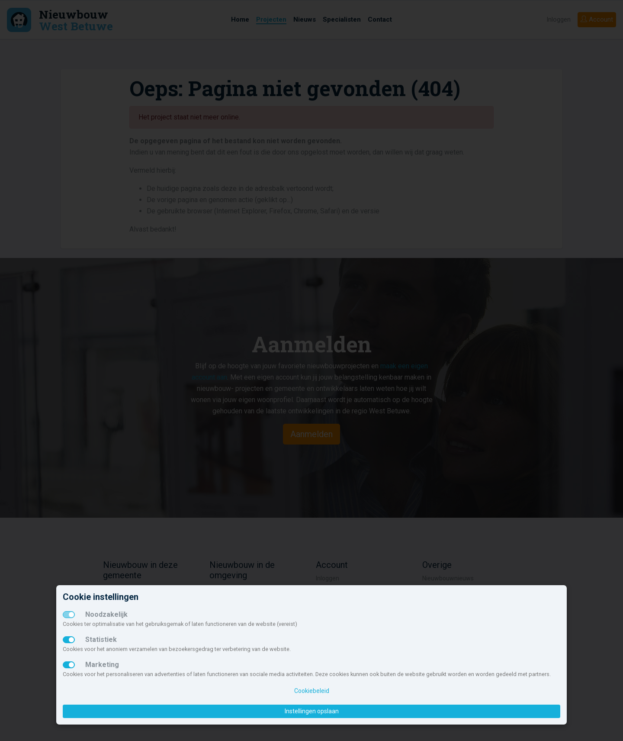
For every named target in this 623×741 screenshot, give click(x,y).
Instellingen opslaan (312, 711)
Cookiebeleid (311, 690)
